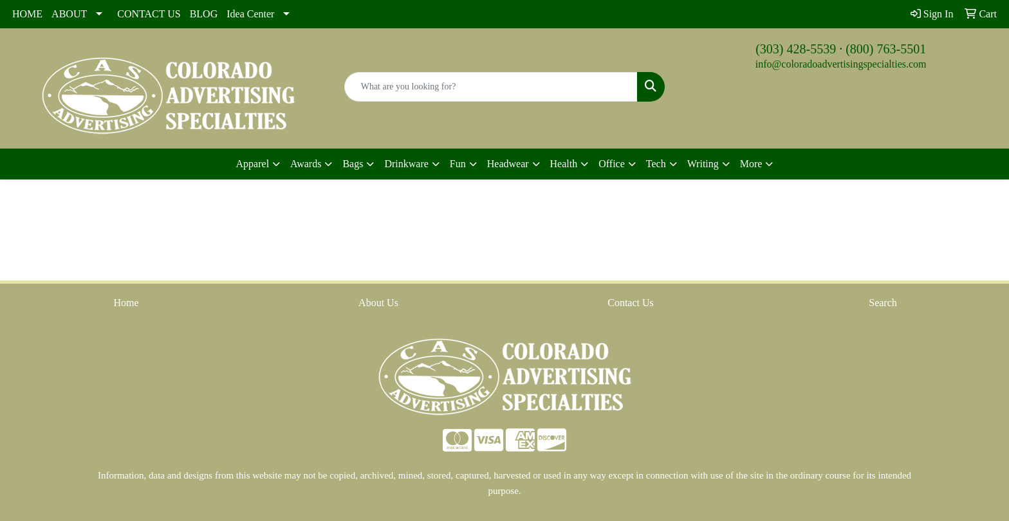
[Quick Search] (491, 87)
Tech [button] (656, 163)
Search (883, 302)
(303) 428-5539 (795, 49)
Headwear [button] (508, 163)
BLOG (204, 13)
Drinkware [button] (406, 163)
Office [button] (611, 163)
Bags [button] (352, 163)
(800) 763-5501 (886, 49)
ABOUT (69, 13)
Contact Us (630, 302)
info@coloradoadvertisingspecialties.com (841, 64)
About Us (378, 302)
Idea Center (250, 13)
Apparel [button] (253, 163)
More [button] (751, 163)
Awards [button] (305, 163)
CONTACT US (148, 13)
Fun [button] (458, 163)
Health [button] (564, 163)
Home (125, 302)
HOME (27, 13)
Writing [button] (703, 163)
